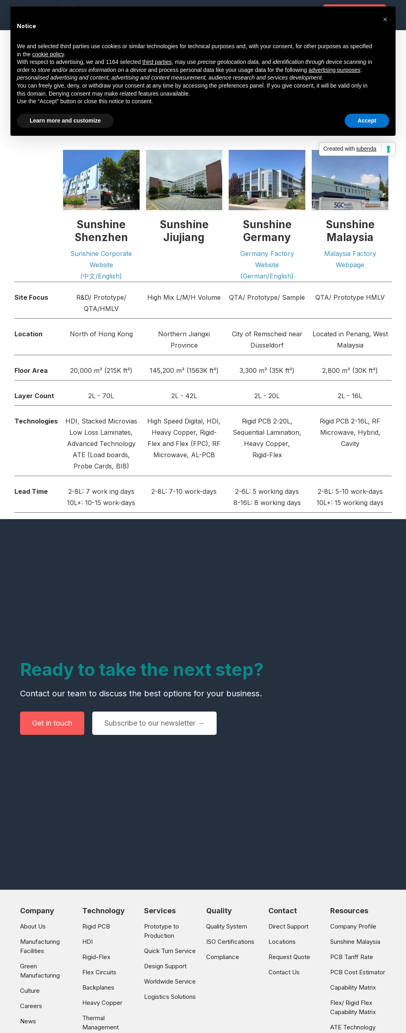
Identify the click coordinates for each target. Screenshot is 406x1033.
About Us (33, 926)
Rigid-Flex (96, 957)
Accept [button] (366, 120)
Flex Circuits (99, 972)
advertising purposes (334, 70)
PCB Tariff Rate (351, 957)
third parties (157, 62)
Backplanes (98, 987)
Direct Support (288, 926)
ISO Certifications (230, 941)
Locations (282, 941)
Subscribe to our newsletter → (154, 723)
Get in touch (52, 723)
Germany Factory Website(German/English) (267, 265)
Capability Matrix (353, 987)
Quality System (226, 926)
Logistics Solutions (170, 996)
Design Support (165, 966)
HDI (87, 941)
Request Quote (289, 957)
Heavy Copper (102, 1002)
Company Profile (353, 926)
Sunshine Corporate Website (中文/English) (101, 265)
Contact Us (284, 972)
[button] (385, 19)
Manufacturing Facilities (40, 946)
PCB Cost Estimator (357, 972)
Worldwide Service (170, 981)
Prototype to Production (161, 931)
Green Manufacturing (40, 970)
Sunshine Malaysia (355, 941)
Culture (30, 990)
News (28, 1021)
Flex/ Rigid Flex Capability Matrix (353, 1007)
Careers (31, 1006)
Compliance (222, 957)
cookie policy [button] (48, 54)
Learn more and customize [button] (65, 120)
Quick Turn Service (170, 951)
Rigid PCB (96, 926)
